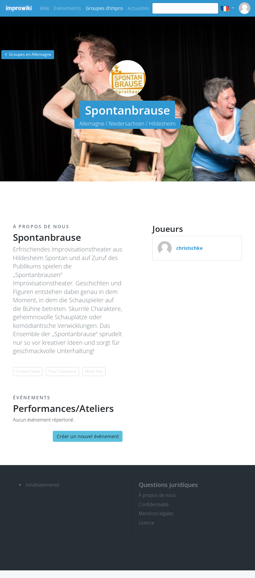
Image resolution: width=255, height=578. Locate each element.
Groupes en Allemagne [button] (27, 54)
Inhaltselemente (42, 485)
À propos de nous (157, 495)
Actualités (138, 8)
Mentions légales (156, 513)
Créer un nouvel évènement (88, 436)
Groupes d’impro (104, 8)
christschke (189, 248)
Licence (146, 523)
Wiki (44, 8)
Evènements (67, 8)
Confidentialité (154, 504)
